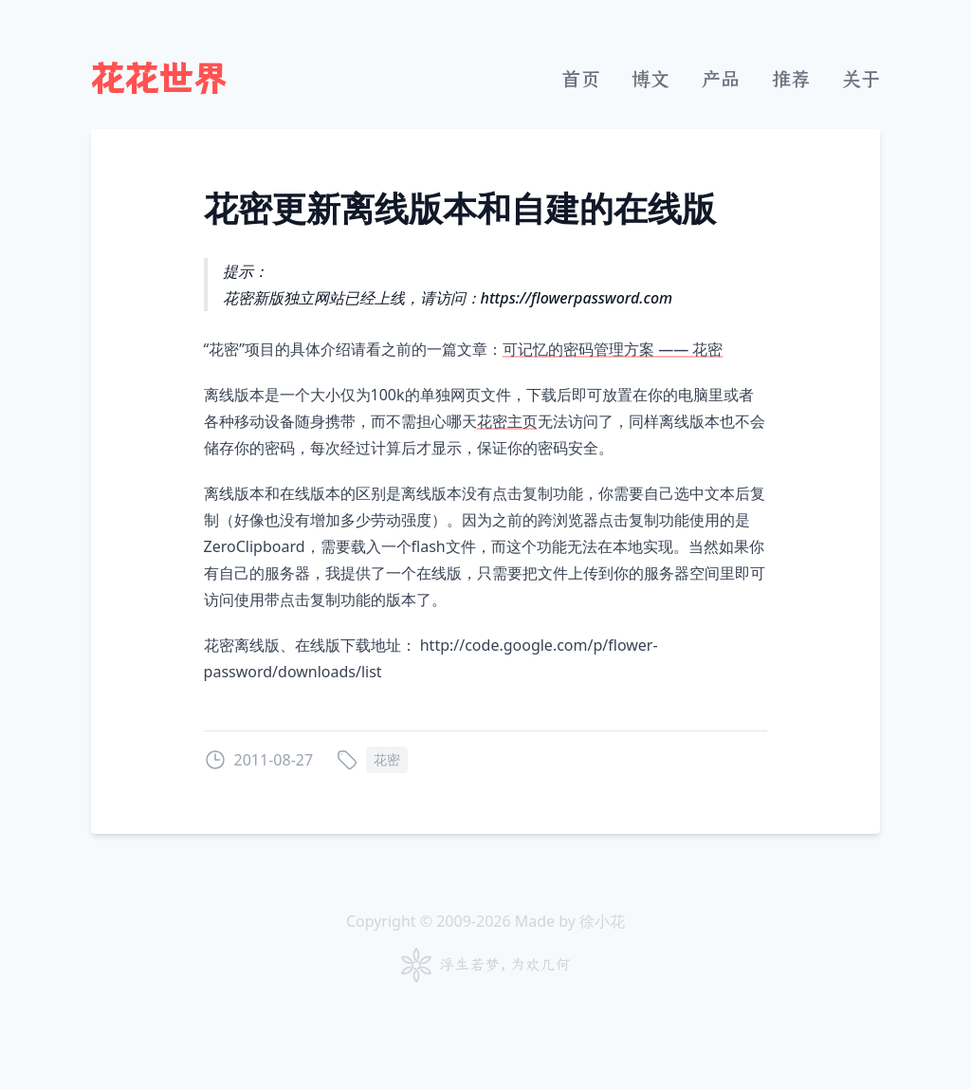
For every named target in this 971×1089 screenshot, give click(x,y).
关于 (861, 79)
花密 (387, 759)
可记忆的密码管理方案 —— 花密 (613, 349)
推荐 (791, 79)
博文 (650, 79)
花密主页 (507, 421)
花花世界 (159, 80)
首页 (580, 79)
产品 (721, 79)
